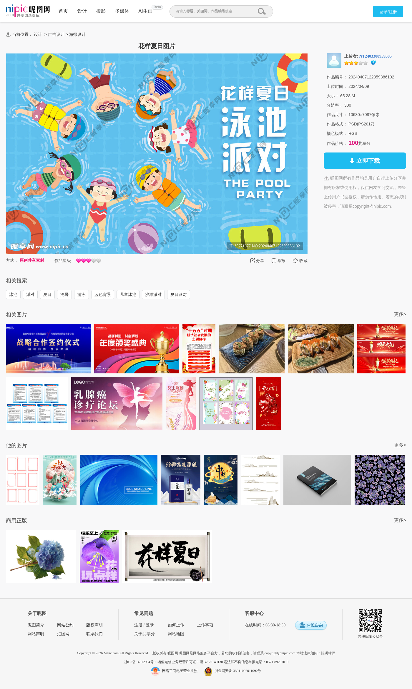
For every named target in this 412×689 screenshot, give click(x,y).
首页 (63, 11)
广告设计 (56, 34)
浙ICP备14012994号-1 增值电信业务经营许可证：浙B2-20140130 (174, 662)
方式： (12, 260)
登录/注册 (388, 11)
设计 (82, 11)
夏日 (47, 294)
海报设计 (77, 34)
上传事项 (205, 625)
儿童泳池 (128, 294)
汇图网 (63, 634)
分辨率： (335, 105)
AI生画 (145, 11)
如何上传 (176, 625)
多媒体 (122, 11)
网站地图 (176, 634)
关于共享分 (144, 634)
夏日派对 (178, 294)
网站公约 (65, 625)
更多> (400, 314)
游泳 (81, 294)
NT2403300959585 (375, 56)
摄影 (101, 11)
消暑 (64, 294)
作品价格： (337, 143)
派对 (30, 294)
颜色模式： (337, 133)
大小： (333, 95)
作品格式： (337, 124)
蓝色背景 (102, 294)
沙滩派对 (153, 294)
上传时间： (337, 86)
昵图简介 (36, 625)
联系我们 (94, 634)
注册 (138, 625)
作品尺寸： (337, 114)
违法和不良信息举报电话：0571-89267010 (256, 662)
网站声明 (36, 634)
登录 (150, 625)
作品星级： (64, 260)
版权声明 (94, 625)
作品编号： (337, 77)
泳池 (13, 294)
